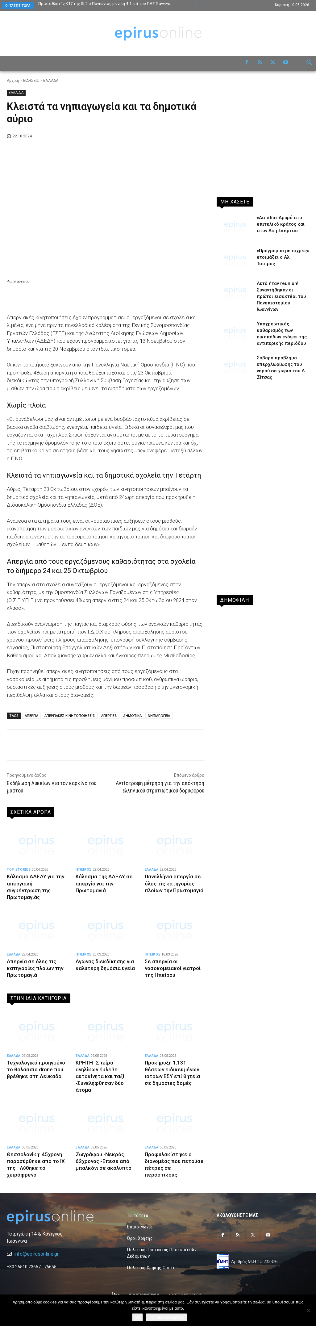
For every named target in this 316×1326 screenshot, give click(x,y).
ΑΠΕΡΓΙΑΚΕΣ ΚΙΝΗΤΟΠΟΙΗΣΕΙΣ (69, 715)
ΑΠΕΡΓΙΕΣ (109, 715)
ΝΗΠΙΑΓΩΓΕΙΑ (159, 715)
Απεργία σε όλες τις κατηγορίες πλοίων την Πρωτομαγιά (35, 968)
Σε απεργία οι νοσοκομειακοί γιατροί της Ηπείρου (173, 968)
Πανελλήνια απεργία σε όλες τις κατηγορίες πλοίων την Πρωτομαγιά (174, 883)
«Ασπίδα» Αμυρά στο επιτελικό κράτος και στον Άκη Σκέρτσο (281, 224)
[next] (205, 5)
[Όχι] (308, 1310)
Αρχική (13, 80)
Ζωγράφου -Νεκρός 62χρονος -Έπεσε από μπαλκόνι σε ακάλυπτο (103, 1161)
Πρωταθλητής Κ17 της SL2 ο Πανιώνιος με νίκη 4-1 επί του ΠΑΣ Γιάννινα (104, 3)
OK (137, 1317)
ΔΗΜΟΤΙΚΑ (132, 715)
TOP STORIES (19, 869)
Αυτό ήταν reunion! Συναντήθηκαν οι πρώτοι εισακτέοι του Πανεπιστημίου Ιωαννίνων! (281, 296)
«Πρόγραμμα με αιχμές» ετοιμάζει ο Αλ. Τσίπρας (283, 257)
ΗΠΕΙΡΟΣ (84, 869)
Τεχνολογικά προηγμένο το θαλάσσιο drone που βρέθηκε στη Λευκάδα (36, 1069)
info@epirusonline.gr (36, 1254)
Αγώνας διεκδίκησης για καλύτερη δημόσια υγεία (105, 968)
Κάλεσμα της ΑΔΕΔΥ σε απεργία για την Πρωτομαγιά (104, 883)
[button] (309, 62)
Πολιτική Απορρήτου (166, 1317)
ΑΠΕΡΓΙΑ (31, 715)
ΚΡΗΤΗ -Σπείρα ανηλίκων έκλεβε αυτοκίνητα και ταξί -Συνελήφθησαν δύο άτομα (100, 1076)
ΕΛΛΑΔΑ (50, 80)
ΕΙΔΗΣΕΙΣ (31, 80)
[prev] (195, 5)
